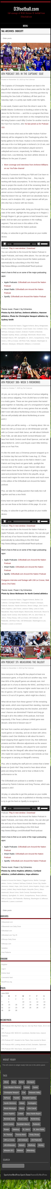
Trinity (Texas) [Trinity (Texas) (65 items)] (34, 1135)
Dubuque (11, 332)
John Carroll (43, 606)
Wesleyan (12, 344)
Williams (28, 344)
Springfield (22, 338)
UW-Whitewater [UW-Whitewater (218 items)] (9, 1145)
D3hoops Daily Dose (8, 939)
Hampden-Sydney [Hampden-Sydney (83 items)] (29, 1098)
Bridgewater (44, 326)
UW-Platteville (18, 899)
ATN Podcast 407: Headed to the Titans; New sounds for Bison (23, 1040)
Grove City (36, 883)
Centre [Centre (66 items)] (35, 1087)
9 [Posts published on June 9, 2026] (15, 1002)
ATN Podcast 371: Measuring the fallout (23, 662)
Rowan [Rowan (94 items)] (6, 1129)
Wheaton (4, 624)
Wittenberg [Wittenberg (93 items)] (30, 1150)
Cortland (40, 329)
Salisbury (4, 895)
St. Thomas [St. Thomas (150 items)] (8, 1135)
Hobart (11, 886)
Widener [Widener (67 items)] (20, 1150)
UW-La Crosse (13, 341)
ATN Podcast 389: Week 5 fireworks (20, 382)
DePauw (4, 332)
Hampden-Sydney (7, 335)
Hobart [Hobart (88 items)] (22, 1103)
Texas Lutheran (41, 895)
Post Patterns (6, 952)
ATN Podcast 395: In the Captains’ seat (22, 74)
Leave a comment (15, 624)
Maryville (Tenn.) (33, 889)
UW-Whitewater (26, 621)
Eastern (18, 332)
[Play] (4, 244)
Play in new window (17, 248)
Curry (45, 329)
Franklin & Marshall (35, 332)
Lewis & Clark (38, 609)
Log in (3, 969)
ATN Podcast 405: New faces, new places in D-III (18, 1049)
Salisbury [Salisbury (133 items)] (16, 1129)
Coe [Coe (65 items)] (23, 1092)
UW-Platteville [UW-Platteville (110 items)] (36, 1140)
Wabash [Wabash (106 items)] (22, 1145)
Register (4, 964)
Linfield (9, 889)
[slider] (21, 244)
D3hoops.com (6, 944)
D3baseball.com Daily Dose (11, 926)
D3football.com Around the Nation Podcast (28, 296)
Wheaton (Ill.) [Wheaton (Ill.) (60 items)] (8, 1150)
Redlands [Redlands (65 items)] (36, 1124)
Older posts (6, 38)
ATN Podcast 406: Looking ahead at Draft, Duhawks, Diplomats (23, 1045)
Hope (16, 886)
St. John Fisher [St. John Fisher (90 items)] (38, 1129)
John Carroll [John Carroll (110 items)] (31, 1108)
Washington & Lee (39, 621)
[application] (25, 244)
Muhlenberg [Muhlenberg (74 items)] (35, 1119)
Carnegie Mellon (14, 603)
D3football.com (26, 9)
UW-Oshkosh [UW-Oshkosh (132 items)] (23, 1140)
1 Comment (36, 344)
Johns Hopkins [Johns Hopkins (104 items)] (9, 1114)
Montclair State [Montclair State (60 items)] (9, 1119)
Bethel (37, 600)
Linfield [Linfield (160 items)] (20, 1114)
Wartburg (27, 899)
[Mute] (38, 244)
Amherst (31, 326)
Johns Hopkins (6, 609)
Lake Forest (17, 609)
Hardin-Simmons (21, 606)
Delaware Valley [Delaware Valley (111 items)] (34, 1092)
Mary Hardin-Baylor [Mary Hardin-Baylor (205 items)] (33, 1114)
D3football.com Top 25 (9, 935)
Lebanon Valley (27, 609)
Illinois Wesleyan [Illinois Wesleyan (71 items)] (10, 1108)
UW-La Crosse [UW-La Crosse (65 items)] (9, 1140)
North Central (12, 615)
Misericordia (29, 612)
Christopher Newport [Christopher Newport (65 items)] (11, 1092)
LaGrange (23, 335)
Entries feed (5, 973)
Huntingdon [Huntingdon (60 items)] (32, 1103)
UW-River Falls (24, 341)
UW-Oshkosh (33, 618)
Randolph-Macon (7, 338)
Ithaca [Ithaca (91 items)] (21, 1108)
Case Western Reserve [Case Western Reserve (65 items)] (12, 1087)
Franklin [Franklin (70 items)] (16, 1098)
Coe (34, 329)
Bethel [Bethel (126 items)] (21, 1082)
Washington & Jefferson (39, 899)
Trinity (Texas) (12, 618)
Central (4, 329)
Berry (37, 326)
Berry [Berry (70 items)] (14, 1082)
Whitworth (20, 344)
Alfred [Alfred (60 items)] (6, 1082)
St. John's (29, 338)
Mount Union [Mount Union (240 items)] (22, 1119)
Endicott (25, 332)
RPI (15, 338)
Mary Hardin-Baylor (17, 612)
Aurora (30, 880)
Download (31, 248)
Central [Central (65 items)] (26, 1087)
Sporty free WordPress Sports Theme (17, 1174)
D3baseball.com (7, 922)
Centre (9, 883)
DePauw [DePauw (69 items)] (7, 1098)
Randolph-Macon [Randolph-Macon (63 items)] (23, 1124)
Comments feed (7, 977)
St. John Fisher (37, 615)
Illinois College (33, 606)
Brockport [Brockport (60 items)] (30, 1082)
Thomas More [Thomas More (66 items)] (21, 1135)
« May (3, 1016)
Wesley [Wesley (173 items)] (41, 1145)
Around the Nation (14, 326)
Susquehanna (39, 338)
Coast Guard (27, 329)
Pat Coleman (30, 80)
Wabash (33, 341)
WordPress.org (6, 982)
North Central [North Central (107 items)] (8, 1124)
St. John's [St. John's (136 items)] (26, 1129)
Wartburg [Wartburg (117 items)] (31, 1145)
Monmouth (32, 335)
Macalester (5, 612)
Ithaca (17, 335)
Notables (4, 948)
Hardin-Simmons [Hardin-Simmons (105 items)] (10, 1103)
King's (42, 886)
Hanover (11, 606)
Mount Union (41, 335)
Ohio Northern (23, 615)
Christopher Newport (14, 329)
